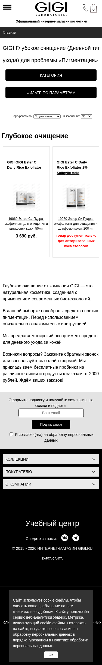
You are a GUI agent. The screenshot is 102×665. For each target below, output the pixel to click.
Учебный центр (52, 523)
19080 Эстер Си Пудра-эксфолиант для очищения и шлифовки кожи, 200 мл (75, 223)
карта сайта (52, 558)
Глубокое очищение (34, 136)
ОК (50, 655)
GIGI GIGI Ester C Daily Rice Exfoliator (24, 165)
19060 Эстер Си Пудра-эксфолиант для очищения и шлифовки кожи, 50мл (26, 223)
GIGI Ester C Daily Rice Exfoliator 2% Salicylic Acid (72, 167)
